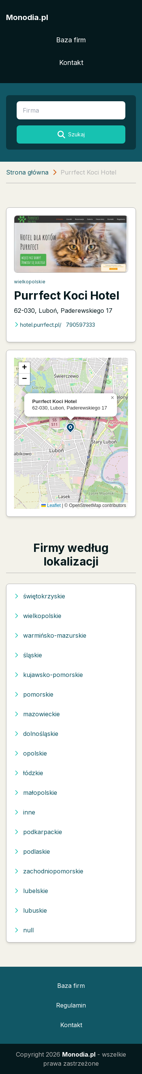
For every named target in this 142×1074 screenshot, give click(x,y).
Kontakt (71, 62)
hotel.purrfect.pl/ (37, 324)
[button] (71, 427)
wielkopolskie (29, 281)
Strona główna (27, 172)
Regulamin (71, 1005)
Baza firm (71, 40)
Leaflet (51, 505)
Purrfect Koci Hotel (66, 295)
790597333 (80, 324)
